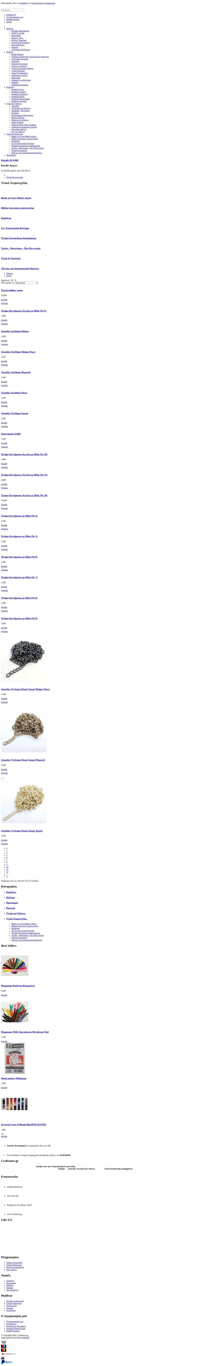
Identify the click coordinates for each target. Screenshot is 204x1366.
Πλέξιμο (9, 28)
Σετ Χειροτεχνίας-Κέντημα (22, 143)
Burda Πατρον (17, 54)
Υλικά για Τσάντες (14, 104)
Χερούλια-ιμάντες (19, 129)
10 (7, 867)
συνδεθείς (23, 3)
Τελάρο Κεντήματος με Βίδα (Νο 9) (19, 618)
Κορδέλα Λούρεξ (18, 92)
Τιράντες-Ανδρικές (19, 66)
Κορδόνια (15, 141)
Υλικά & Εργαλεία (19, 150)
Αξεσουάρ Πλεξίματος (20, 50)
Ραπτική (9, 52)
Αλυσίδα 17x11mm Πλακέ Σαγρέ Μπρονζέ (23, 760)
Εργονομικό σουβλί (11, 433)
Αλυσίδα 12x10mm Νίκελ (14, 392)
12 (7, 872)
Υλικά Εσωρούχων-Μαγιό (22, 68)
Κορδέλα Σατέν (17, 96)
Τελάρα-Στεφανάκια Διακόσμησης (25, 146)
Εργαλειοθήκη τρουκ (12, 290)
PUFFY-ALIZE (17, 33)
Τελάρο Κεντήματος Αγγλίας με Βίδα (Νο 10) (24, 454)
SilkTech (25, 1338)
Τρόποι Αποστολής (14, 1263)
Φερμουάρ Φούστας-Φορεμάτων (18, 985)
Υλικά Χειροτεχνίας (14, 134)
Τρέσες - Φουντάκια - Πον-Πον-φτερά (27, 148)
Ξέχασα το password (14, 1301)
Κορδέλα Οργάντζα (19, 94)
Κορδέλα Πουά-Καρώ (20, 99)
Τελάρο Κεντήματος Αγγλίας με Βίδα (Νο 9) (23, 310)
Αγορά (9, 22)
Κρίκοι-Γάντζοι (17, 118)
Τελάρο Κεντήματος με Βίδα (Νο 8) (19, 598)
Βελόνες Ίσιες (17, 38)
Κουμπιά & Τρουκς (19, 64)
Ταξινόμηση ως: (7, 283)
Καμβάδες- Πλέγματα (20, 111)
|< (7, 848)
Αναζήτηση (11, 1310)
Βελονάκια (16, 36)
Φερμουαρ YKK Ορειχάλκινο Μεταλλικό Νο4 (25, 1032)
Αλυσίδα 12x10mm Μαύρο (15, 331)
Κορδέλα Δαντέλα (19, 101)
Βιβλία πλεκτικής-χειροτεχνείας (24, 139)
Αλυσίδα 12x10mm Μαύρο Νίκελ (18, 352)
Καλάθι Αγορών (13, 19)
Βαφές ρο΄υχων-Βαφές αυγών (23, 136)
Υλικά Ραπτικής (18, 71)
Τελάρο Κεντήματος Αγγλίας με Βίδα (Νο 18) (24, 495)
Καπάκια (15, 113)
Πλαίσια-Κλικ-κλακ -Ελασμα (23, 125)
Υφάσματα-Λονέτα (19, 75)
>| (7, 876)
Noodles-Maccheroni (20, 31)
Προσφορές (11, 155)
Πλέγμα (9, 273)
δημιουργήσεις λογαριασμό (43, 3)
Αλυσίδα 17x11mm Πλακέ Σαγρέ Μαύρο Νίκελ (25, 689)
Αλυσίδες (15, 106)
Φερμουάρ (15, 78)
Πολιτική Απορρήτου (15, 1267)
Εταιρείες (10, 1281)
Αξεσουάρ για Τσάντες (20, 108)
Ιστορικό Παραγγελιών (15, 1328)
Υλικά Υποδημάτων (19, 73)
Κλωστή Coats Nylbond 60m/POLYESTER (23, 1124)
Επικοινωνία (11, 1306)
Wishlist (9, 1285)
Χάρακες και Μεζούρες (21, 80)
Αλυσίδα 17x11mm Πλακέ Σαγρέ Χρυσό (22, 830)
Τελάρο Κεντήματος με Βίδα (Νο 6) (19, 557)
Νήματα (14, 47)
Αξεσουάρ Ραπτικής (19, 59)
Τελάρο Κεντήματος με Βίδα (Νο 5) (19, 536)
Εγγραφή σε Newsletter (16, 1326)
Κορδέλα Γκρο (17, 89)
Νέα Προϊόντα (12, 1290)
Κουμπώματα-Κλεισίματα (22, 115)
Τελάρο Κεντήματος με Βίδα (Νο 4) (19, 516)
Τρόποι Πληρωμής (14, 1265)
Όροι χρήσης (11, 1270)
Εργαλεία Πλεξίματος (20, 43)
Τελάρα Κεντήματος (19, 85)
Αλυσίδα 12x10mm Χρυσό (14, 413)
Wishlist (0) (11, 15)
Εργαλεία (15, 61)
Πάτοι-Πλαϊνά (17, 122)
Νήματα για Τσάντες (20, 120)
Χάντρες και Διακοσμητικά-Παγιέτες (26, 153)
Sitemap (9, 1288)
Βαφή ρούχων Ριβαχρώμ (13, 1078)
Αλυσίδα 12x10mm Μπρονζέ (16, 372)
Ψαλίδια (14, 82)
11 (7, 869)
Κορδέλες (10, 87)
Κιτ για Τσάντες (18, 132)
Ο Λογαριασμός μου (14, 17)
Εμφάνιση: (5, 280)
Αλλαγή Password (13, 1303)
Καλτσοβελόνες (18, 45)
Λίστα (8, 276)
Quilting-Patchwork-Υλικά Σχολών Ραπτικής (30, 57)
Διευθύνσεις (11, 1324)
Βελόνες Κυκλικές (19, 40)
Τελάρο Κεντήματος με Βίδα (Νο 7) (19, 577)
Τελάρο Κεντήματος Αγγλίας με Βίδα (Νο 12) (24, 474)
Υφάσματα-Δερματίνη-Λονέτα (24, 127)
